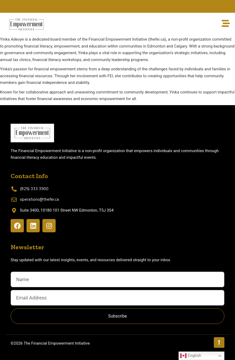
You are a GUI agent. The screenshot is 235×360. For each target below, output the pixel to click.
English (190, 356)
